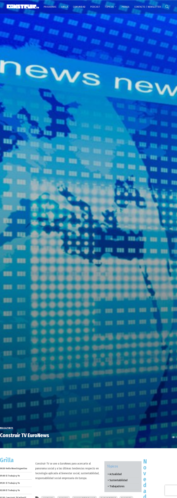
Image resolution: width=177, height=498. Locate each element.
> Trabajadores (116, 486)
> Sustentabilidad (118, 480)
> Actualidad (115, 474)
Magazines (6, 428)
